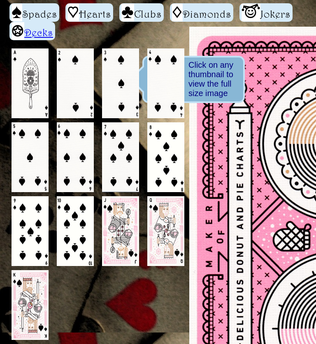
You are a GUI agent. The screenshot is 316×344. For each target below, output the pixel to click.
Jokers (266, 12)
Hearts (89, 12)
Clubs (141, 12)
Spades (34, 12)
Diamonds (201, 12)
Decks (38, 32)
